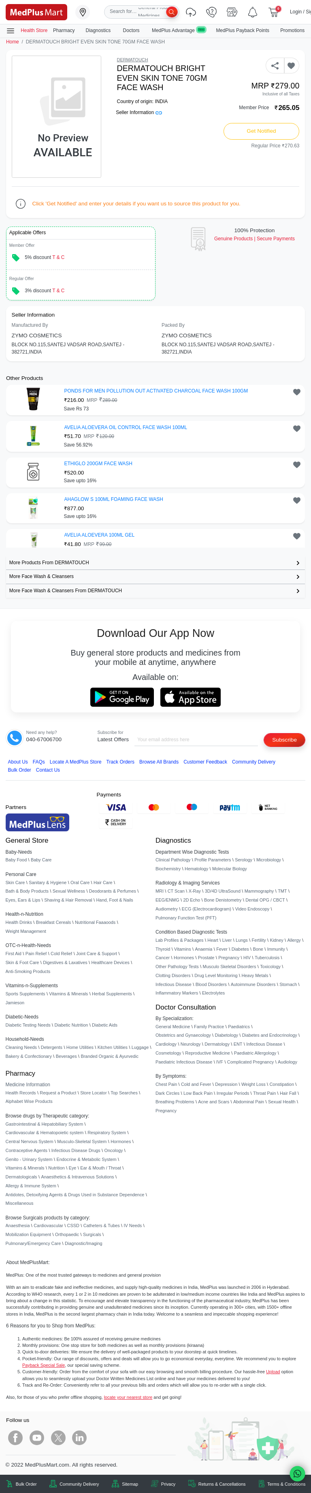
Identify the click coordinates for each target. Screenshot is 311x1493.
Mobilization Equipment (28, 1234)
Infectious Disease (174, 984)
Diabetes (240, 949)
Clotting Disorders (173, 975)
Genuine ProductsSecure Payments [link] (254, 239)
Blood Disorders (211, 984)
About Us (18, 762)
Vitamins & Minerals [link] (68, 993)
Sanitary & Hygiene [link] (47, 882)
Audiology (287, 1061)
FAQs (39, 762)
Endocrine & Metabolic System (86, 1159)
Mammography (259, 891)
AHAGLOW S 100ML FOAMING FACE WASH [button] (113, 499)
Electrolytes (213, 992)
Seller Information (139, 112)
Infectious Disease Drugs (75, 1150)
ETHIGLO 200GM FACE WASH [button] (98, 463)
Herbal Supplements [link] (112, 993)
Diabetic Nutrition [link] (71, 1025)
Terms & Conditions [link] (286, 1484)
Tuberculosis (267, 957)
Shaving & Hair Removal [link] (68, 900)
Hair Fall (288, 1093)
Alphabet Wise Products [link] (29, 1101)
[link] (36, 12)
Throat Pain (264, 1093)
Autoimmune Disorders (253, 984)
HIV (247, 957)
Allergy (293, 940)
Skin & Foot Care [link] (22, 962)
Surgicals (92, 1234)
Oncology (113, 1150)
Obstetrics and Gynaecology (183, 1035)
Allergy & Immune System (31, 1185)
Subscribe (284, 740)
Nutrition (56, 1167)
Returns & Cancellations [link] (222, 1484)
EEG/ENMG (167, 900)
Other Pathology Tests (177, 966)
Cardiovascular (48, 1225)
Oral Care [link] (79, 882)
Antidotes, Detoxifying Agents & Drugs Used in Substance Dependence (75, 1194)
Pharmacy (64, 30)
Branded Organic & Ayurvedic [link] (109, 1056)
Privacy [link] (168, 1484)
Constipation (281, 1084)
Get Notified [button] (261, 131)
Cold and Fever (196, 1084)
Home (12, 42)
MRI (160, 891)
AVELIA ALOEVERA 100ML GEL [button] (99, 535)
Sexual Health (282, 1101)
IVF (219, 1061)
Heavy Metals (254, 975)
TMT (282, 891)
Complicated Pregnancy (250, 1061)
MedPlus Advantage (178, 30)
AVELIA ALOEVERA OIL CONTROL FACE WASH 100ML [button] (125, 427)
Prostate (206, 957)
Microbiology (268, 859)
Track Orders (120, 762)
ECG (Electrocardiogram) (206, 908)
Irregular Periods (233, 1093)
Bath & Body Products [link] (27, 891)
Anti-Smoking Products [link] (28, 971)
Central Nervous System (29, 1141)
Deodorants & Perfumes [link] (112, 891)
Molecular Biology (229, 868)
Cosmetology (168, 1053)
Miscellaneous (20, 1203)
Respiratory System (106, 1132)
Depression (226, 1084)
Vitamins (182, 949)
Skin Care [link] (15, 882)
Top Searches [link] (124, 1092)
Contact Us (48, 770)
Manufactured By (30, 325)
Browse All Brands (159, 762)
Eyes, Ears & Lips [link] (23, 900)
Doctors (132, 30)
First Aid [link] (13, 953)
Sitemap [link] (130, 1484)
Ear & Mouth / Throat (100, 1167)
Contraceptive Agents (26, 1150)
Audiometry (167, 908)
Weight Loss (253, 1084)
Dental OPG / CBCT (265, 900)
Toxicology (270, 966)
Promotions (292, 30)
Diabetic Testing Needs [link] (28, 1025)
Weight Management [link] (26, 931)
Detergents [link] (51, 1047)
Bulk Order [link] (26, 1484)
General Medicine (173, 1026)
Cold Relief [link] (61, 953)
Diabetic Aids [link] (104, 1025)
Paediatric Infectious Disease (184, 1061)
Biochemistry (168, 868)
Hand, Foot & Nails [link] (114, 900)
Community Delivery (253, 762)
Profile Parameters (212, 859)
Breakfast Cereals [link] (53, 922)
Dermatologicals (21, 1176)
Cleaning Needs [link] (21, 1047)
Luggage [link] (140, 1047)
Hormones (121, 1141)
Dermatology (217, 1044)
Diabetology (226, 1035)
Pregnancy (228, 957)
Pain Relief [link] (36, 953)
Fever (222, 949)
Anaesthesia (18, 1225)
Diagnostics (99, 30)
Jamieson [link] (15, 1002)
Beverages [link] (66, 1056)
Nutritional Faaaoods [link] (95, 922)
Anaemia (203, 949)
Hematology (196, 868)
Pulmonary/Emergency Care (33, 1243)
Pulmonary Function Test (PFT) (186, 917)
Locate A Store (76, 762)
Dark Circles (167, 1093)
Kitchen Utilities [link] (113, 1047)
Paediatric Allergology (255, 1053)
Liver (227, 940)
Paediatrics (239, 1026)
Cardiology (166, 1044)
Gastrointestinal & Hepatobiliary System (44, 1124)
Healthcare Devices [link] (110, 962)
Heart (212, 940)
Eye (73, 1167)
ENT (238, 1044)
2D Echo (191, 900)
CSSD (73, 1225)
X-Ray (195, 891)
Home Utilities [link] (80, 1047)
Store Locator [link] (93, 1092)
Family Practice (209, 1026)
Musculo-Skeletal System (82, 1141)
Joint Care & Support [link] (96, 953)
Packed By (173, 325)
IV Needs (133, 1225)
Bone (258, 949)
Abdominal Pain (248, 1101)
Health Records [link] (21, 1092)
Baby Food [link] (16, 859)
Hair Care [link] (103, 882)
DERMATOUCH (132, 59)
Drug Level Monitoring (215, 975)
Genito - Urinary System (29, 1159)
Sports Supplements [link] (25, 993)
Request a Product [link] (58, 1092)
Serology (243, 859)
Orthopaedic (67, 1234)
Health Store (27, 31)
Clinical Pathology (173, 859)
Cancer (163, 957)
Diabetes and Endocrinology (269, 1035)
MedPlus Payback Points (242, 30)
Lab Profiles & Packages (179, 940)
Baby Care (41, 859)
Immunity (276, 949)
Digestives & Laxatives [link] (65, 962)
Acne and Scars (213, 1101)
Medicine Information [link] (28, 1084)
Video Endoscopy (252, 908)
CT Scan (176, 891)
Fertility (259, 940)
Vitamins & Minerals (25, 1167)
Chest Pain (166, 1084)
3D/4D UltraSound (223, 891)
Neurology (191, 1044)
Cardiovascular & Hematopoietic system (45, 1132)
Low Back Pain (198, 1093)
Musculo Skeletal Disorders (229, 966)
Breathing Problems (175, 1101)
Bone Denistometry (222, 900)
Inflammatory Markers (177, 992)
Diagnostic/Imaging (83, 1243)
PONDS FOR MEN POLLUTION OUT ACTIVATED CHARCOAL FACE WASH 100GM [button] (156, 391)
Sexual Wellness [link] (69, 891)
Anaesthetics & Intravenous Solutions (77, 1176)
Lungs (242, 940)
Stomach (288, 984)
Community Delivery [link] (79, 1484)
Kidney (276, 940)
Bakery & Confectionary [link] (29, 1056)
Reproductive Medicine (207, 1053)
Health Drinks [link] (19, 922)
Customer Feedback (205, 762)
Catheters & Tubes (101, 1225)
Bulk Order (19, 770)
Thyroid (163, 949)
